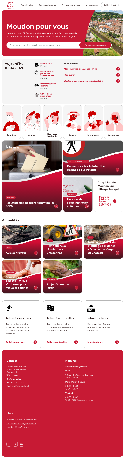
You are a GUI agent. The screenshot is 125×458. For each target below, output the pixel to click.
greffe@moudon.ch (20, 386)
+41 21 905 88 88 (17, 382)
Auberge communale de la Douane (21, 420)
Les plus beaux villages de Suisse (21, 423)
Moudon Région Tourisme (17, 427)
